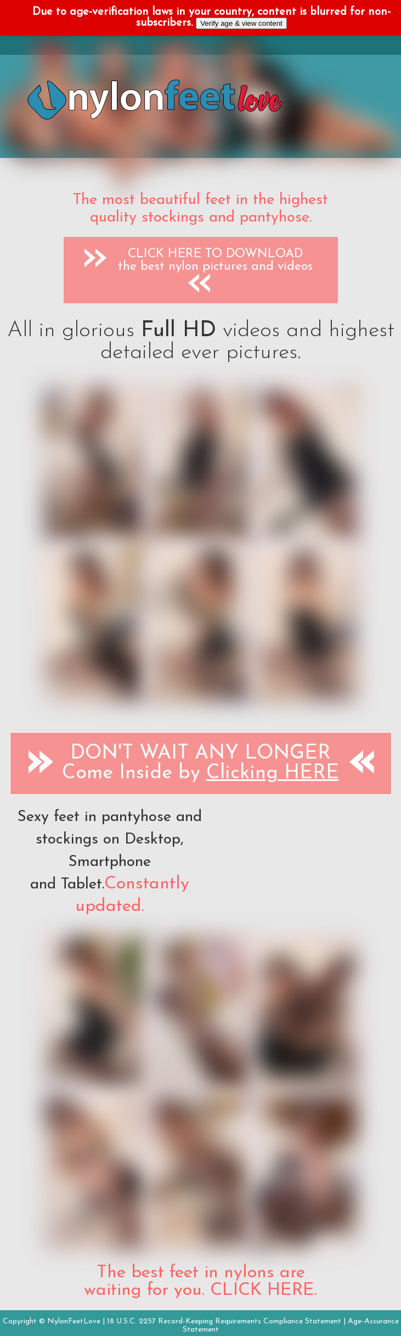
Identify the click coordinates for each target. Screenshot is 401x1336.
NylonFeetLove (73, 1321)
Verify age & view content (241, 23)
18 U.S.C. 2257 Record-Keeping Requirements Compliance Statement (224, 1321)
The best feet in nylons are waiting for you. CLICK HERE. (200, 1281)
